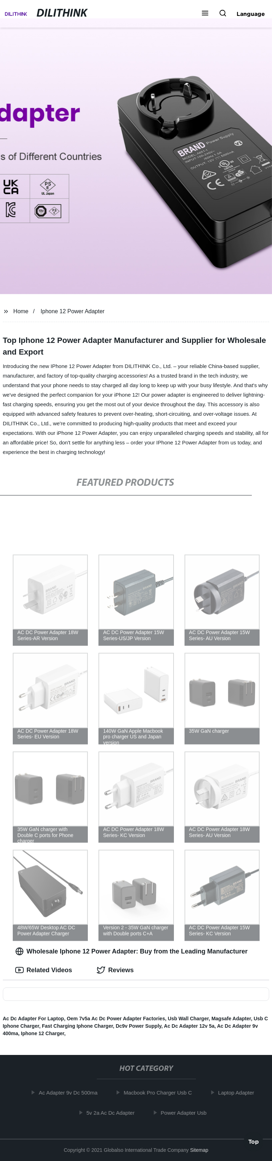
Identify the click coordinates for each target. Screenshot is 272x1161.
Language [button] (251, 14)
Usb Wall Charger (188, 1018)
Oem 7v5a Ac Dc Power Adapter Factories (116, 1018)
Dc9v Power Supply (139, 1026)
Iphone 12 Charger (42, 1033)
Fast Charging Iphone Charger (77, 1026)
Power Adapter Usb (186, 1112)
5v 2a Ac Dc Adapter (113, 1112)
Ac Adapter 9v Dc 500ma (70, 1093)
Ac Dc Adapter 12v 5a (189, 1026)
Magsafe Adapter (231, 1018)
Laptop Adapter (238, 1093)
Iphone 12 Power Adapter (73, 311)
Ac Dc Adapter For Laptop (33, 1018)
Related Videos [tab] (43, 970)
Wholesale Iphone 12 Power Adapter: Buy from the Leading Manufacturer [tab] (131, 951)
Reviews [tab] (115, 970)
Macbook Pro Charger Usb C (160, 1093)
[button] (205, 13)
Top (253, 1142)
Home (21, 311)
